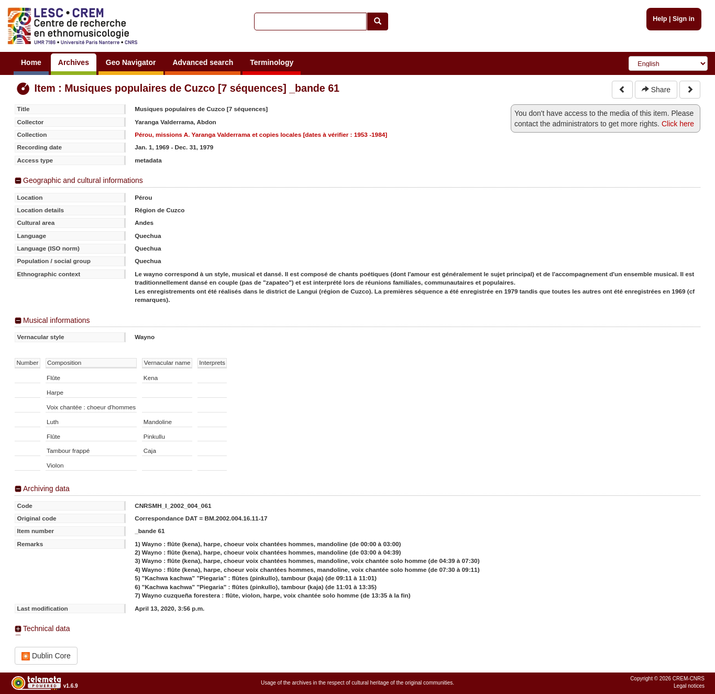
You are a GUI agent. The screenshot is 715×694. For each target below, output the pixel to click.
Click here (678, 124)
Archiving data (46, 488)
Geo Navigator (131, 62)
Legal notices (689, 686)
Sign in (684, 19)
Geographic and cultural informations (83, 180)
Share (656, 89)
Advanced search (202, 62)
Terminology (271, 62)
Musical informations (56, 320)
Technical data (46, 628)
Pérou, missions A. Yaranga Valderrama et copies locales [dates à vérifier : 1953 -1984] (261, 134)
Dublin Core (46, 656)
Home (31, 62)
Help (660, 19)
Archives (73, 62)
